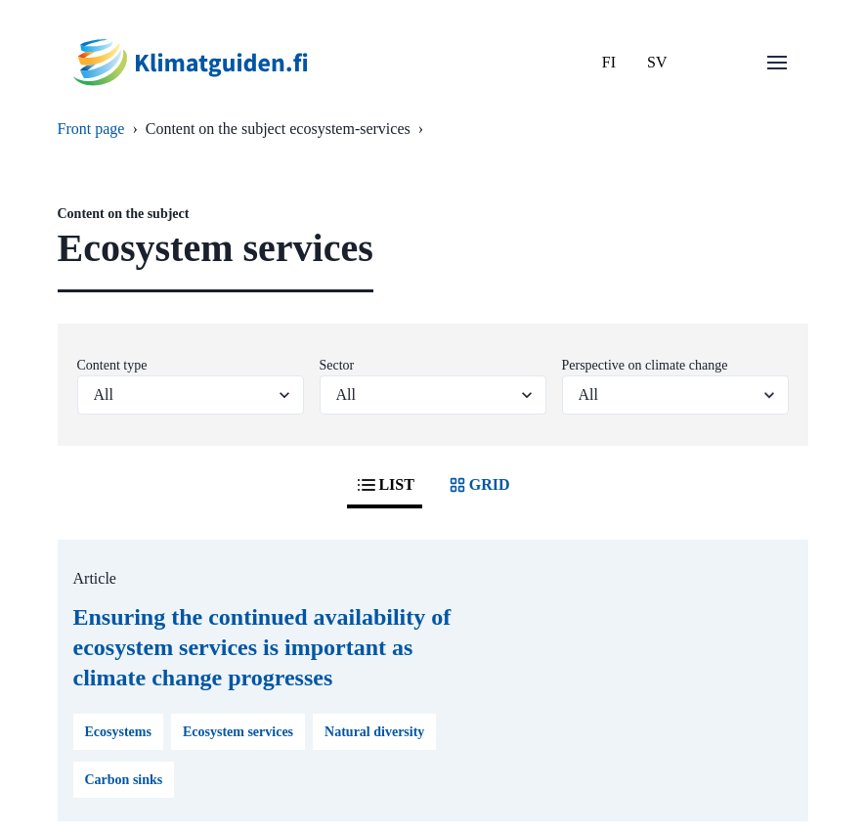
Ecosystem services (238, 731)
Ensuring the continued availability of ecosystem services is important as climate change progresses (262, 647)
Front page (91, 128)
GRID (478, 485)
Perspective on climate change (645, 365)
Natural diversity (374, 731)
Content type (112, 365)
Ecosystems (118, 731)
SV (657, 62)
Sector (337, 365)
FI (609, 62)
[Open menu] (777, 62)
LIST (384, 485)
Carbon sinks (124, 779)
